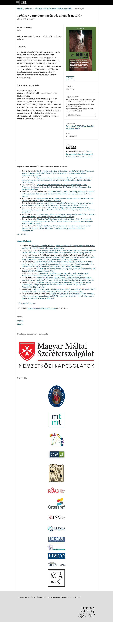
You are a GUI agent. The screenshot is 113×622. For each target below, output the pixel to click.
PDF (70, 78)
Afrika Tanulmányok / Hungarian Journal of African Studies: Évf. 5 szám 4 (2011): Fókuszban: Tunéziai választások (58, 209)
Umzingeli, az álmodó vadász (48, 203)
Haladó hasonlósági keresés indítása (42, 308)
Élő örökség (41, 269)
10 (30, 303)
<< (18, 234)
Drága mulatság (38, 289)
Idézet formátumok (74, 115)
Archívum (28, 9)
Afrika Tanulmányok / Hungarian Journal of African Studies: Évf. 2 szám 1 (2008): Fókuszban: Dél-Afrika (57, 199)
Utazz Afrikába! (34, 257)
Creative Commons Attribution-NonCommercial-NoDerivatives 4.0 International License (79, 154)
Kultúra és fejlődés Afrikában (43, 246)
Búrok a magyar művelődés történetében (53, 171)
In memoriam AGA (55, 191)
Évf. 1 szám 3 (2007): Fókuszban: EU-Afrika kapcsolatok (53, 9)
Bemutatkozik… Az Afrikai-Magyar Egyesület (55, 273)
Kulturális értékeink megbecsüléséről (51, 278)
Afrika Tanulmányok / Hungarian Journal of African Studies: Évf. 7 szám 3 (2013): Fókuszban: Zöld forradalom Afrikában (56, 187)
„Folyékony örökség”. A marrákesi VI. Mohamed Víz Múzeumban (60, 282)
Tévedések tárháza (44, 226)
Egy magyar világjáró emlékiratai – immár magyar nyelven (59, 185)
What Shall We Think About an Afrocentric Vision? (56, 219)
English (20, 321)
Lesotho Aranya (43, 214)
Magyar (20, 324)
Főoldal (19, 9)
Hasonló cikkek (24, 241)
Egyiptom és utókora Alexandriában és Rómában (55, 178)
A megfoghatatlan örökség (45, 250)
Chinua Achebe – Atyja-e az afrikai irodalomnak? (65, 207)
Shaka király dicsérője (45, 198)
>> (27, 234)
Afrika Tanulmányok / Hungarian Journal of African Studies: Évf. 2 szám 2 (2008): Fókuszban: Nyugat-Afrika (58, 247)
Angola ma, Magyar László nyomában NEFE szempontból (72, 294)
